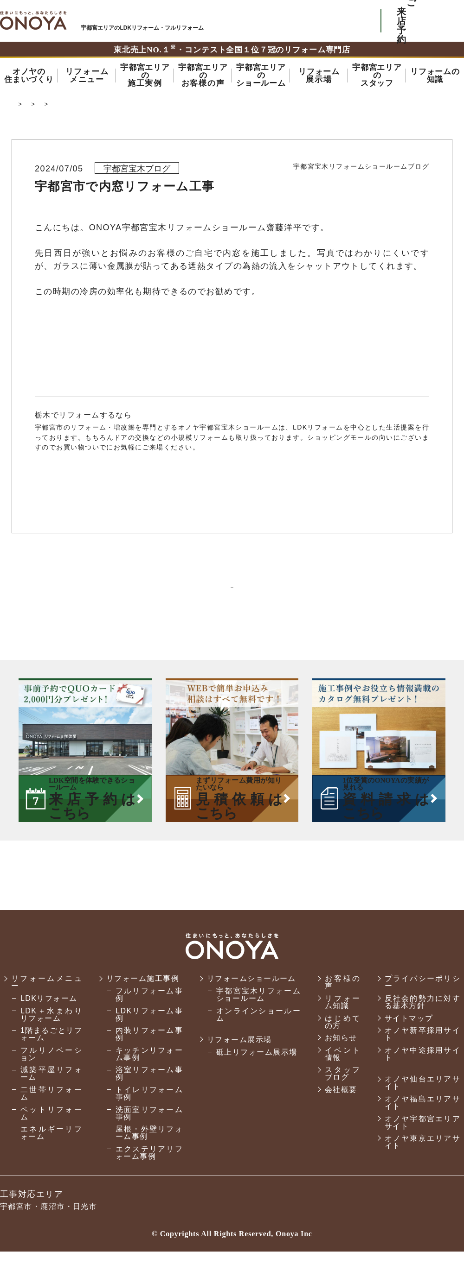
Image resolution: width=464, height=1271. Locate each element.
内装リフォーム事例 (149, 1053)
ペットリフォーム (51, 1132)
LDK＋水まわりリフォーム (51, 1034)
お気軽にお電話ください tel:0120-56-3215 (331, 20)
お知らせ (341, 1057)
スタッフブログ (192, 106)
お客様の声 (343, 1002)
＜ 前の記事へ (151, 603)
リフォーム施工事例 (142, 998)
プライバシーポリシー (422, 1002)
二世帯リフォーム (51, 1112)
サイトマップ (409, 1038)
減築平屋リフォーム (51, 1093)
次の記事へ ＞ (313, 603)
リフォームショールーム (251, 998)
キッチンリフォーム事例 (149, 1073)
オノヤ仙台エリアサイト (422, 1102)
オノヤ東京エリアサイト (422, 1161)
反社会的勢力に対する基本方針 (422, 1021)
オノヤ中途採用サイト (422, 1073)
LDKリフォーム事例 (149, 1034)
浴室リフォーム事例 (149, 1093)
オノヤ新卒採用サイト (422, 1053)
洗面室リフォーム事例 (149, 1132)
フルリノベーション (51, 1073)
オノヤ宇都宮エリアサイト (422, 1142)
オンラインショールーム (258, 1034)
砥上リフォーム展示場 (256, 1071)
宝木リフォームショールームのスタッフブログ (292, 106)
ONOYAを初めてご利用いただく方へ (245, 20)
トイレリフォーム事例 (149, 1112)
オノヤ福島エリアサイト (422, 1122)
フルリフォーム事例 (149, 1014)
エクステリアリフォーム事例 (149, 1172)
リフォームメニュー (46, 1002)
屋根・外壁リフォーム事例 (149, 1152)
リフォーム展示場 (239, 1059)
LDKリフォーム (48, 1018)
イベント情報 (343, 1073)
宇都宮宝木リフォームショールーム (258, 1014)
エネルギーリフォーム (51, 1152)
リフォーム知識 (343, 1021)
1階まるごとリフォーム (51, 1053)
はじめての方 (343, 1041)
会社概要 (341, 1109)
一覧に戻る (232, 603)
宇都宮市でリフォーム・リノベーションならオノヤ (33, 20)
